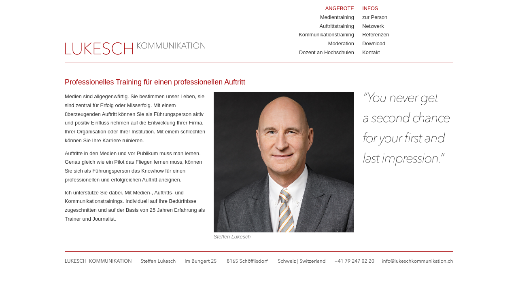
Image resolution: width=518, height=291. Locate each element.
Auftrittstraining (337, 26)
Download (373, 43)
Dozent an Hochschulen (326, 52)
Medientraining (337, 17)
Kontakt (371, 52)
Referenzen (375, 35)
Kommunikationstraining (326, 35)
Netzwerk (373, 26)
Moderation (341, 43)
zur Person (374, 17)
